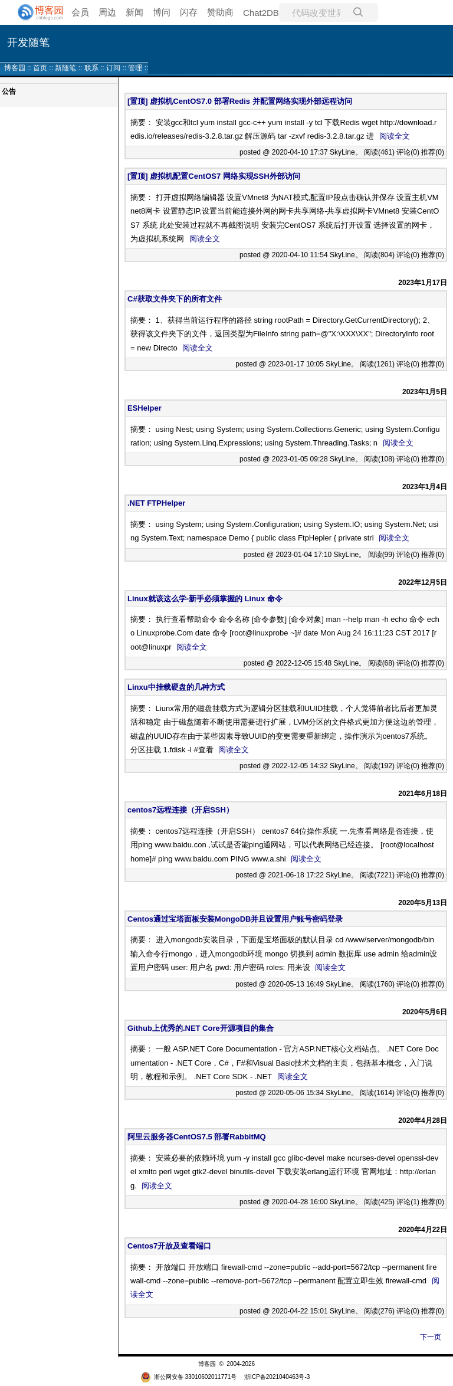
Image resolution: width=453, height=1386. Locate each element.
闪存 (189, 12)
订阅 (113, 68)
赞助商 (220, 12)
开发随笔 (28, 42)
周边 (107, 12)
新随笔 (65, 68)
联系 (91, 68)
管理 (135, 68)
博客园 (14, 68)
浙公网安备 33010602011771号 (188, 1377)
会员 (80, 12)
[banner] (35, 12)
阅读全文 (394, 136)
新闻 (134, 12)
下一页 (430, 1337)
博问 (161, 12)
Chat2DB (261, 13)
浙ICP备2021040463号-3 (277, 1377)
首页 (40, 68)
